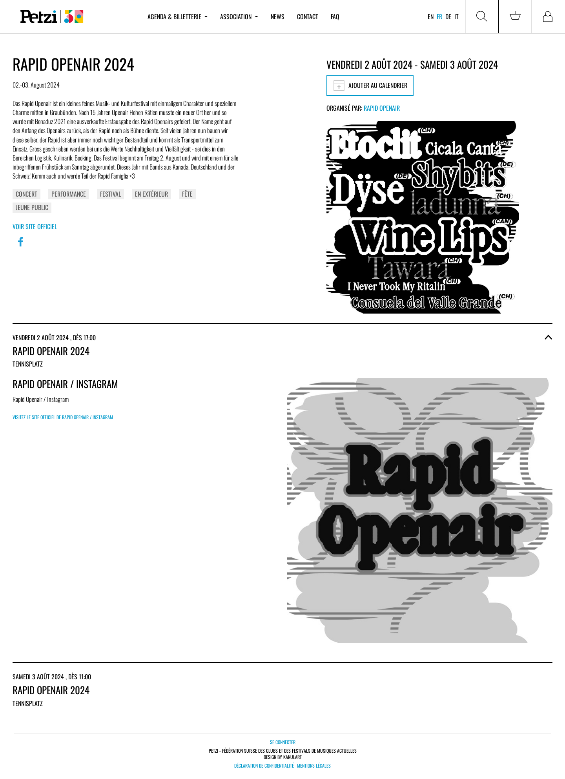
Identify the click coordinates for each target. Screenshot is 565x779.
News (277, 16)
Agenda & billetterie (178, 16)
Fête (187, 194)
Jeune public (32, 207)
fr (439, 16)
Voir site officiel (35, 226)
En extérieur (151, 194)
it (456, 16)
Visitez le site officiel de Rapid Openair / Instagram (63, 417)
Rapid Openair (382, 108)
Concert (26, 194)
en (431, 16)
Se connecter (282, 742)
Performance (68, 194)
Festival (110, 194)
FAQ (335, 16)
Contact (307, 16)
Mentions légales (314, 766)
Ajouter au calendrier (370, 85)
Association (239, 16)
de (448, 16)
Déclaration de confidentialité (264, 766)
